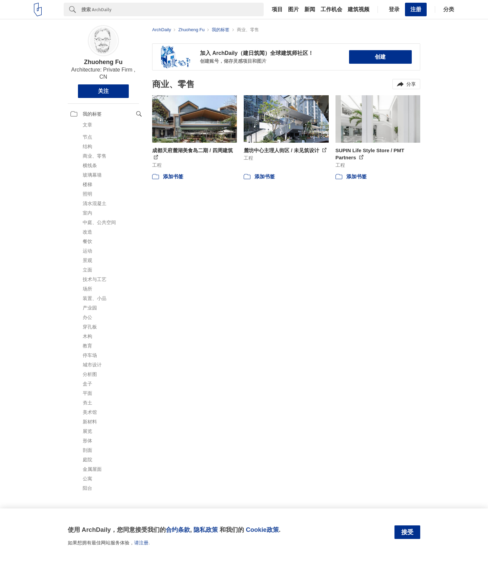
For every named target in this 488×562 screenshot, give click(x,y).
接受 (407, 532)
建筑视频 (358, 9)
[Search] (172, 9)
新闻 (309, 9)
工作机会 (331, 9)
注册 (415, 9)
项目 (277, 9)
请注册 (141, 542)
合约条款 (178, 529)
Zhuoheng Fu (103, 62)
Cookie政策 (262, 529)
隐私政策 (206, 529)
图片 (293, 9)
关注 (103, 91)
